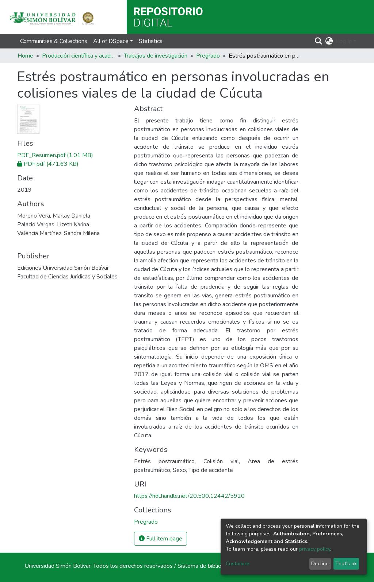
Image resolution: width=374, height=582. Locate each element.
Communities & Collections (53, 41)
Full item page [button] (160, 539)
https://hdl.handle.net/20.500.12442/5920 (189, 496)
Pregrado (208, 56)
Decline (320, 563)
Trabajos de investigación (155, 56)
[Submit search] (318, 41)
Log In (344, 41)
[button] (329, 41)
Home (25, 56)
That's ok (346, 563)
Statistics (151, 41)
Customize (237, 563)
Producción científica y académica (78, 56)
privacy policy (314, 549)
